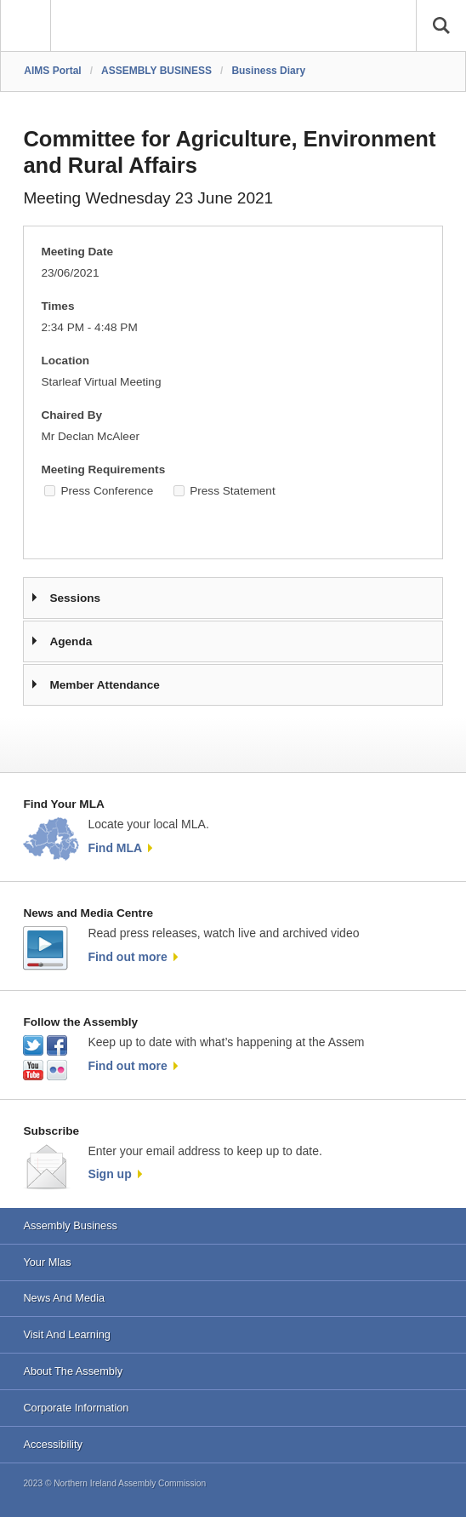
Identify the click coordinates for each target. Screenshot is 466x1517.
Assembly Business (70, 1225)
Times (57, 306)
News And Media (64, 1297)
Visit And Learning (67, 1334)
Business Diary (268, 71)
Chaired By (71, 415)
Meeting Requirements (103, 469)
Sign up (109, 1174)
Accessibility (52, 1444)
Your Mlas (47, 1262)
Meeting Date (77, 251)
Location (65, 360)
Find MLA (115, 848)
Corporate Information (75, 1407)
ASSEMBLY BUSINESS (156, 71)
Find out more (127, 957)
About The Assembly (72, 1371)
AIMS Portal (52, 71)
